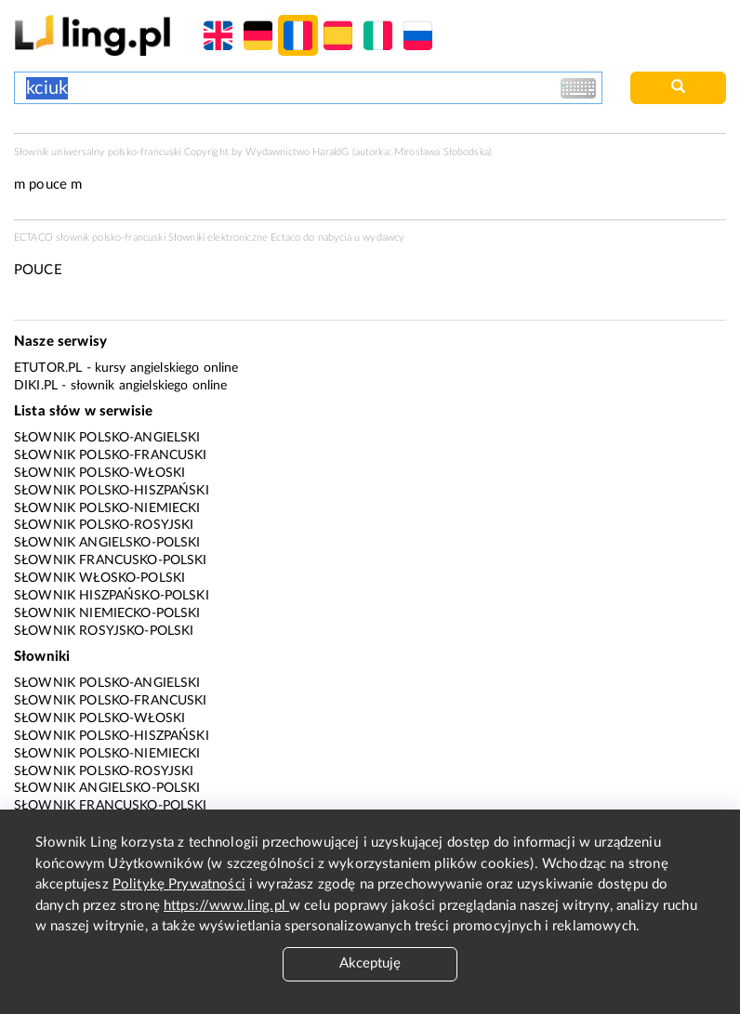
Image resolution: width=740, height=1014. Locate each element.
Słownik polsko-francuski (110, 455)
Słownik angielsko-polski (107, 542)
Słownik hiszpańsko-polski (111, 595)
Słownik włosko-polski (99, 578)
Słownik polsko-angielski (107, 437)
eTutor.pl (48, 368)
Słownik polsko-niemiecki (107, 508)
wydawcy (383, 237)
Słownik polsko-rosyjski (103, 525)
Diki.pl (36, 385)
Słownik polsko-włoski (99, 473)
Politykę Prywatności (178, 884)
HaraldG (330, 152)
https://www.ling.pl (226, 906)
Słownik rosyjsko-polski (103, 631)
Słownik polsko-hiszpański (111, 490)
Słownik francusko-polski (110, 560)
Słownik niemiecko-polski (107, 613)
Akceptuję (370, 963)
